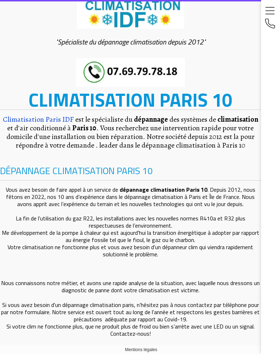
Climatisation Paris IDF (38, 119)
